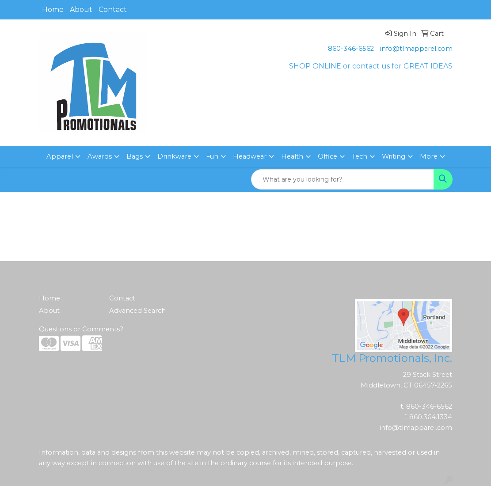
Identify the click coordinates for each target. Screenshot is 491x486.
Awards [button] (100, 156)
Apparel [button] (59, 156)
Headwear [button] (249, 156)
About (81, 9)
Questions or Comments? (81, 329)
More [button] (429, 156)
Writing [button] (393, 156)
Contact (113, 9)
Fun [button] (212, 156)
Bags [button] (134, 156)
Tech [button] (359, 156)
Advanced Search (137, 311)
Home (53, 9)
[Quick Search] (342, 179)
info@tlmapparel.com (416, 49)
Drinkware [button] (174, 156)
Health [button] (292, 156)
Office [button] (327, 156)
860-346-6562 (351, 49)
